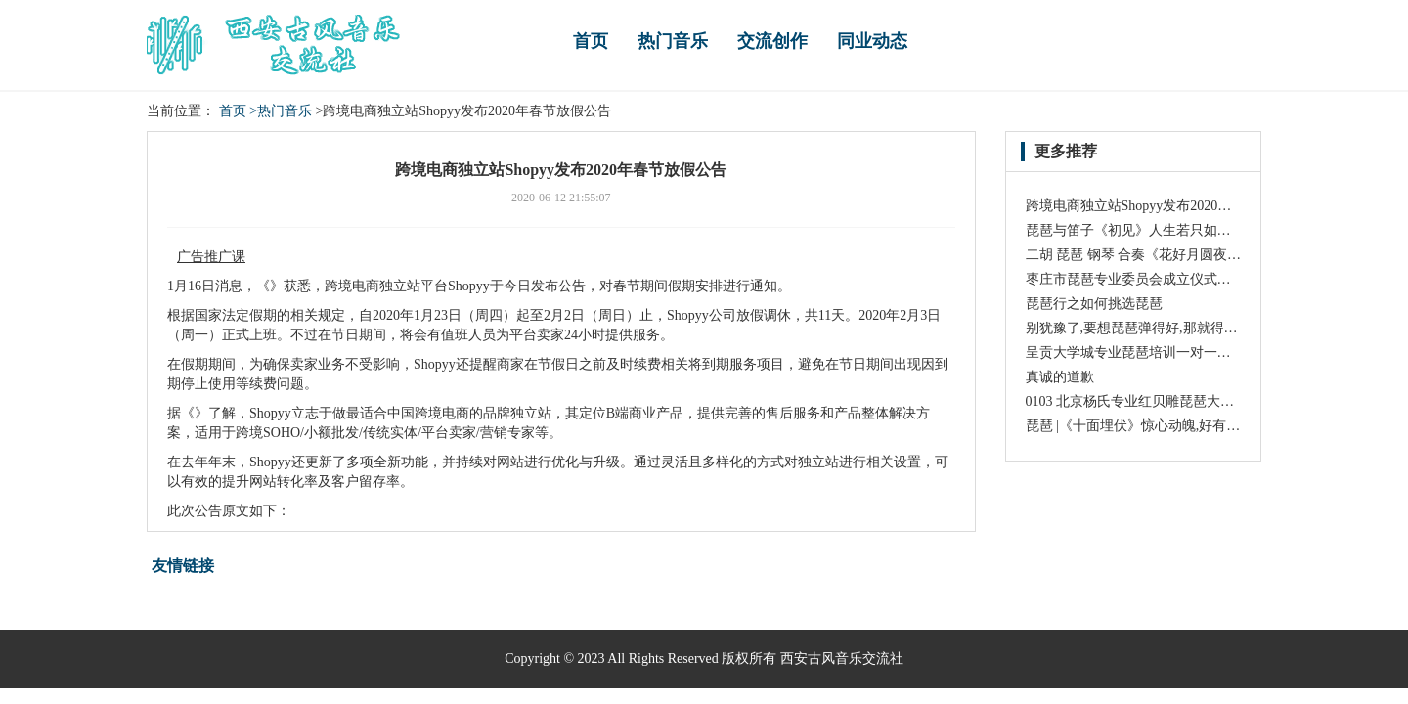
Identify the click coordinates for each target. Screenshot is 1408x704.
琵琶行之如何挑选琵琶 (1094, 303)
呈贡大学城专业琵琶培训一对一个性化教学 (1156, 352)
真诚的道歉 (1060, 377)
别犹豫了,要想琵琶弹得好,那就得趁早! (1141, 328)
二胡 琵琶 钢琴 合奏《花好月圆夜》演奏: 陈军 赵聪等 (1186, 254)
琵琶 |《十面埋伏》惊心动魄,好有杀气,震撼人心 (1169, 425)
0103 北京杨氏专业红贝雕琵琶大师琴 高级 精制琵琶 (1182, 401)
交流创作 (772, 41)
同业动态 (872, 41)
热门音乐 (673, 41)
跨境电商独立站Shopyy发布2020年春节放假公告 (1170, 205)
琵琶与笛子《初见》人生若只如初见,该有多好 (1164, 230)
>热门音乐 (280, 111)
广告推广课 (211, 256)
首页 (590, 41)
